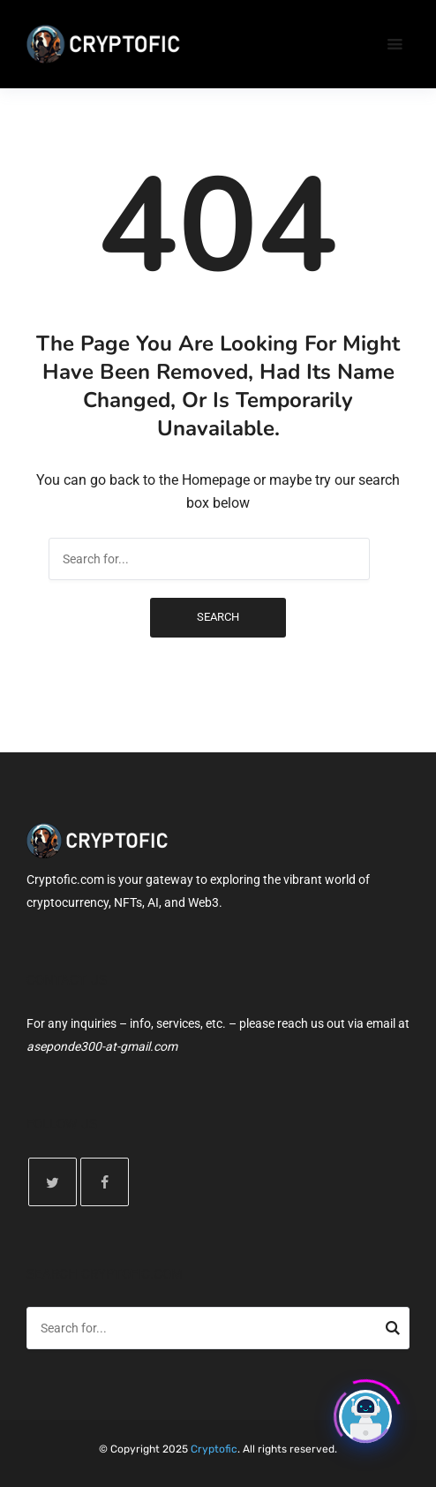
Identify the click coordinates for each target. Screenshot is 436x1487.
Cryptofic (214, 1449)
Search (218, 616)
